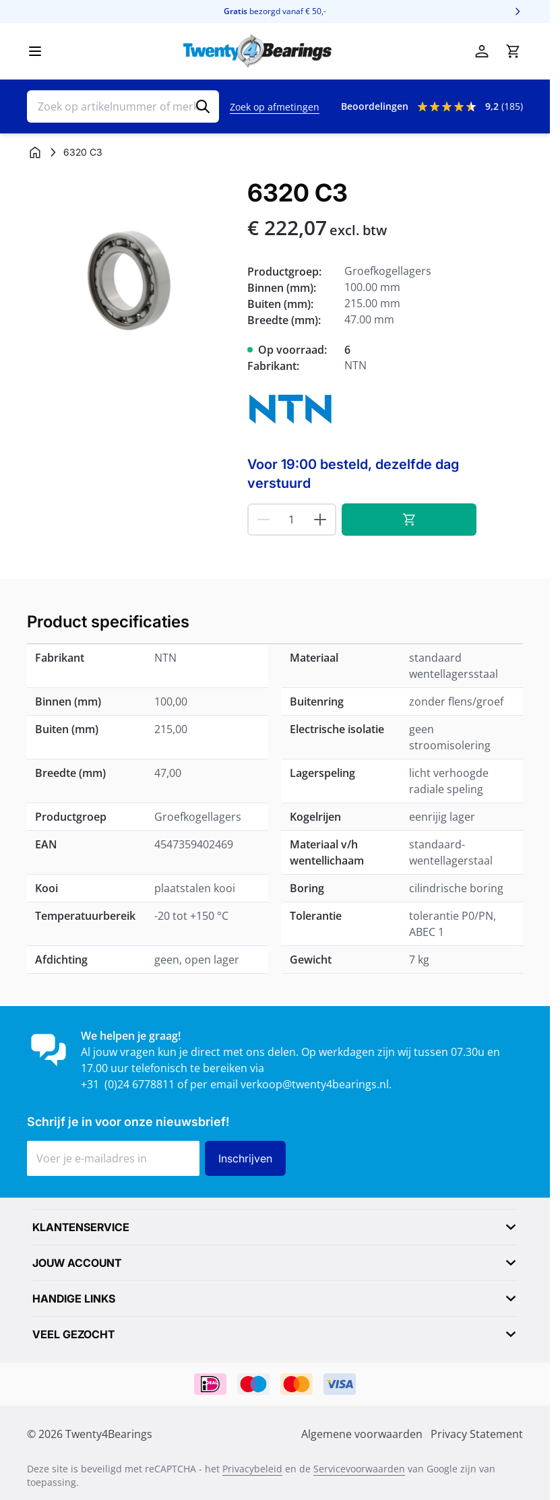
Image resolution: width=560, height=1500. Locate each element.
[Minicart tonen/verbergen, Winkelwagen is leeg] (513, 51)
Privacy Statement (477, 1434)
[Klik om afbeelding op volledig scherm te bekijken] (130, 282)
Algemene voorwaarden (362, 1434)
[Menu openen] (35, 51)
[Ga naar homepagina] (35, 152)
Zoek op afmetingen (274, 106)
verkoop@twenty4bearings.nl (315, 1084)
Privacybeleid (252, 1468)
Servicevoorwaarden (359, 1468)
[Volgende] (517, 11)
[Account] (482, 51)
